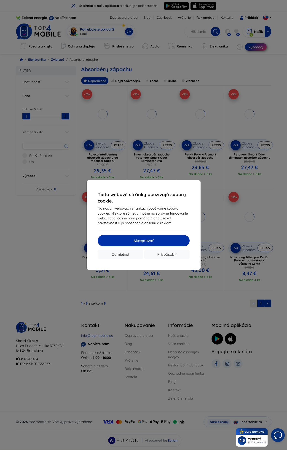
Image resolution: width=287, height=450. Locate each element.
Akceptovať (143, 240)
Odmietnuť (120, 254)
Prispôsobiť (166, 254)
